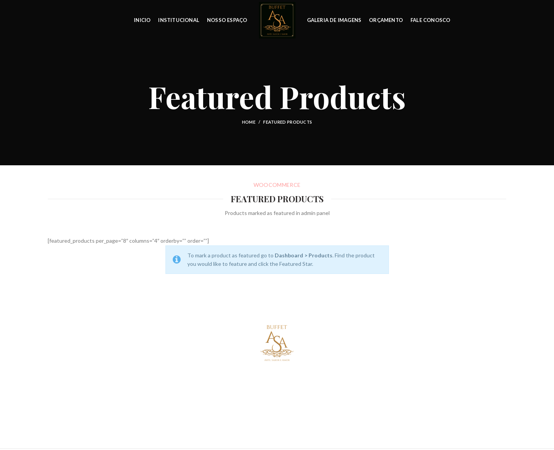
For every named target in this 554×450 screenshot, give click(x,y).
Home (248, 121)
